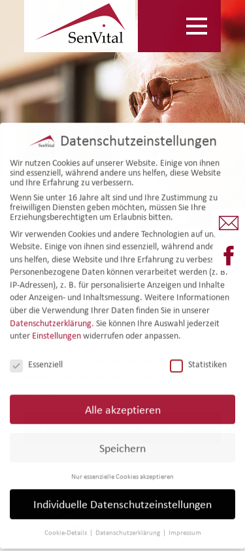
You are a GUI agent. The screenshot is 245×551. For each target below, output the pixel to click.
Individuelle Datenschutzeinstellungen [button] (122, 500)
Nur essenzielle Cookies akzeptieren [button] (122, 471)
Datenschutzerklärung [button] (128, 528)
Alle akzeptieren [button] (123, 404)
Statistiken (198, 360)
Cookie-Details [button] (66, 528)
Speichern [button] (122, 443)
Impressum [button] (185, 528)
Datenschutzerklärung (50, 318)
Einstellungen (56, 331)
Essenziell (36, 360)
